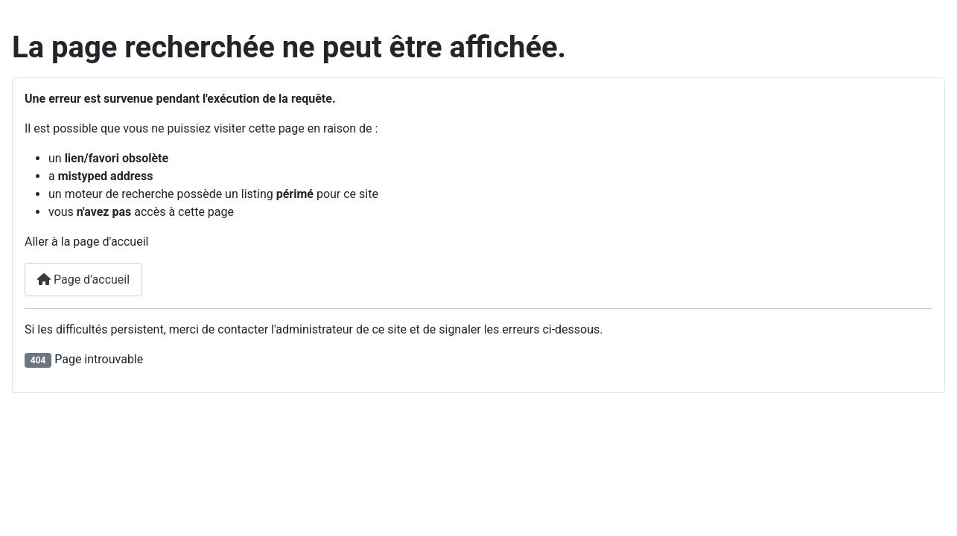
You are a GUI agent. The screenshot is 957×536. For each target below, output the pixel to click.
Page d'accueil (83, 279)
